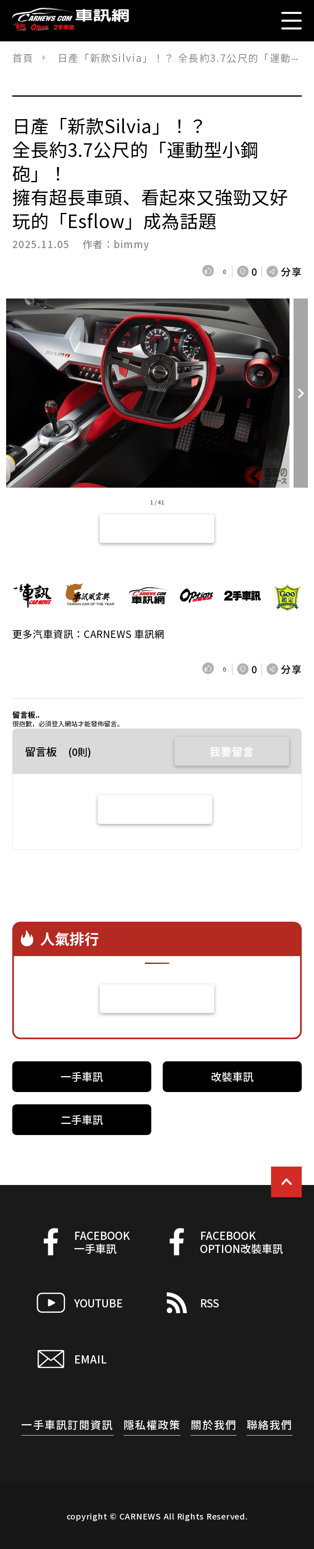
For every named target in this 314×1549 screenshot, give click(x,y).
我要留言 (232, 751)
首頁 (23, 57)
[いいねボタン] (209, 271)
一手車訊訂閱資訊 (67, 1424)
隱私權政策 (152, 1424)
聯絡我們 (270, 1424)
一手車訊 (82, 1076)
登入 (58, 723)
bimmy (131, 244)
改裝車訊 (232, 1076)
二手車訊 (82, 1119)
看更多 (157, 998)
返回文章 (157, 528)
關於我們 (214, 1424)
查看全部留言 (155, 809)
